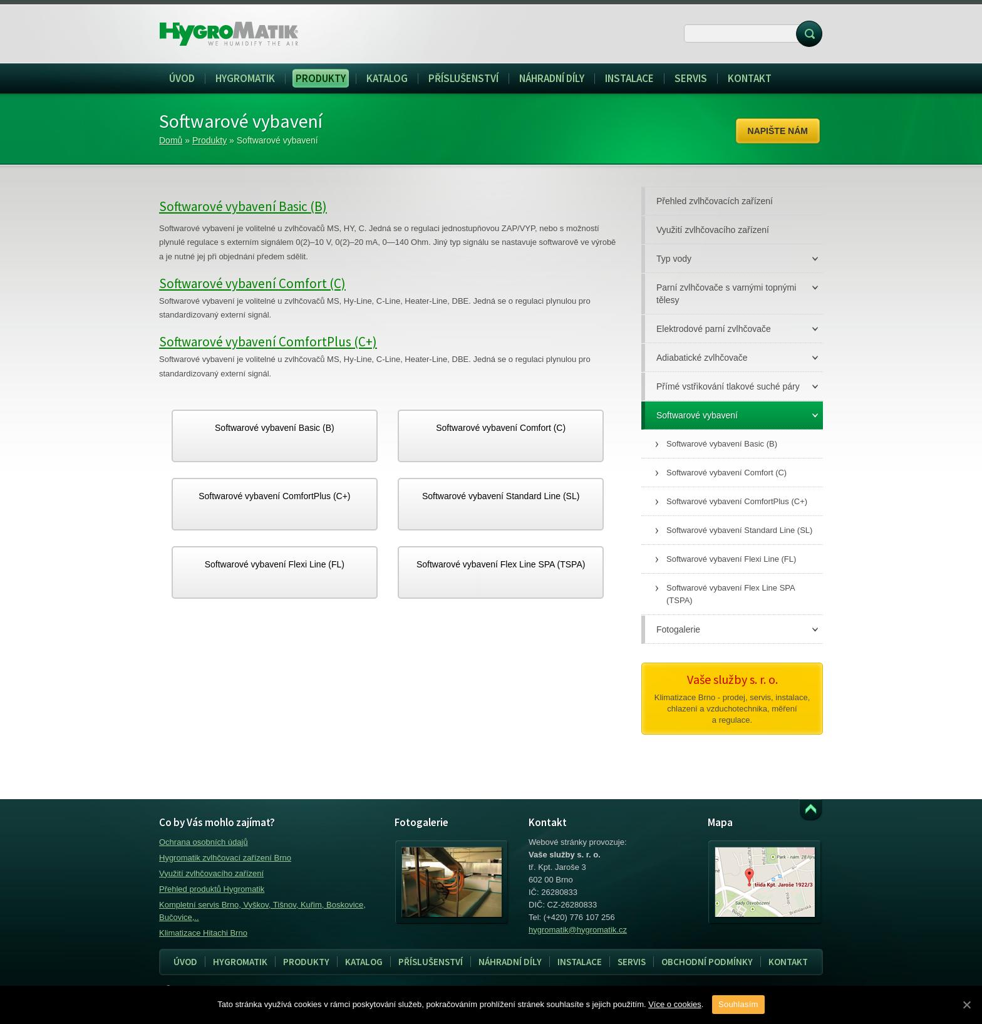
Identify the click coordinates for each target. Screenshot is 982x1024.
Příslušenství (430, 962)
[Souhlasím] (966, 1004)
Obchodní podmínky (707, 962)
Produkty (209, 140)
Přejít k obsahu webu (810, 810)
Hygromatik (240, 962)
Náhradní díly (510, 962)
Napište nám (778, 131)
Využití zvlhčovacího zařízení (211, 873)
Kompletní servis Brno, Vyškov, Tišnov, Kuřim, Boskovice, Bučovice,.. (262, 911)
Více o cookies (674, 1004)
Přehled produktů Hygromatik (211, 889)
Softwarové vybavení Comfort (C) (252, 283)
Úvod (185, 962)
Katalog (364, 962)
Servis (628, 962)
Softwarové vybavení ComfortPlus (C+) (268, 341)
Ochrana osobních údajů (203, 842)
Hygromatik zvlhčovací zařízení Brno (225, 857)
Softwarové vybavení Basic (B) (243, 206)
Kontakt (788, 962)
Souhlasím (738, 1004)
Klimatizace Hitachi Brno (203, 933)
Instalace (576, 962)
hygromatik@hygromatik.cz (578, 929)
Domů (170, 140)
